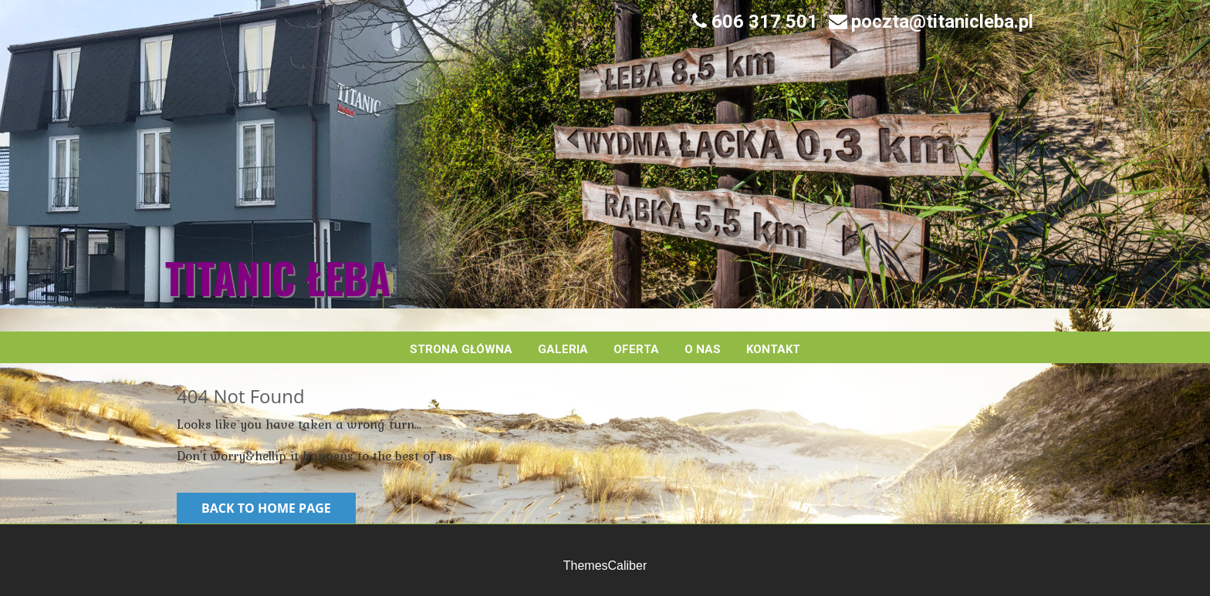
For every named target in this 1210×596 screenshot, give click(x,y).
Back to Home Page (266, 508)
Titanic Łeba (277, 277)
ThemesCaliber (605, 565)
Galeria (563, 349)
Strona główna (461, 349)
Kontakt (773, 349)
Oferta (636, 349)
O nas (702, 349)
